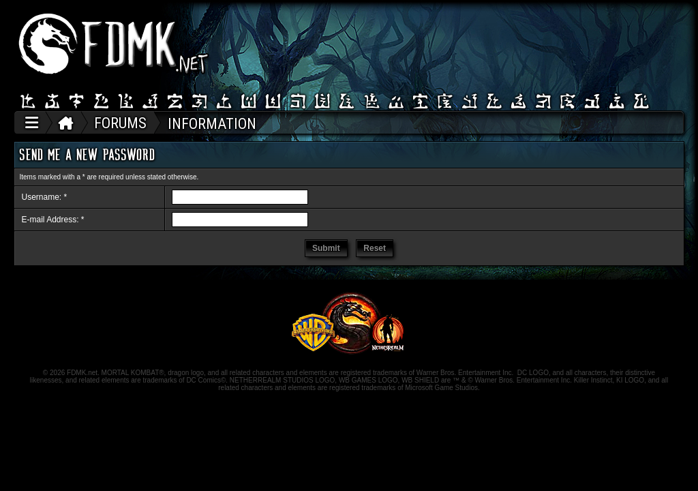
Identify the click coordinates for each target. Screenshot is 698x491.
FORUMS (120, 123)
